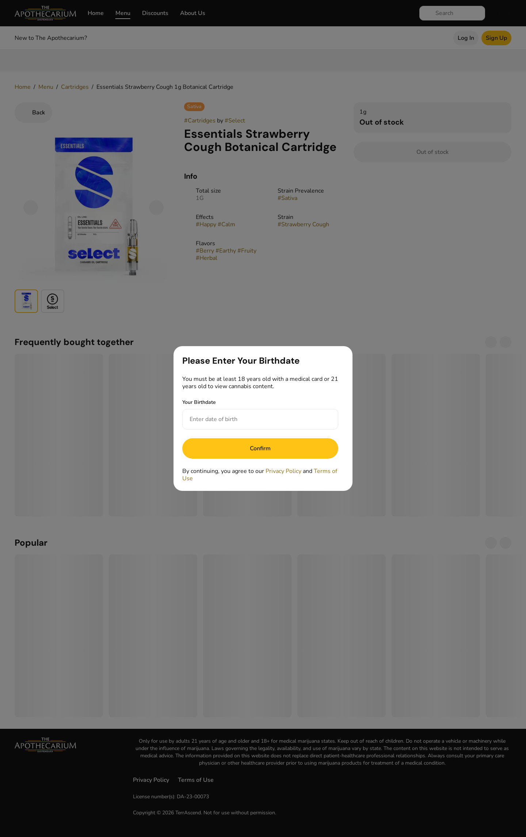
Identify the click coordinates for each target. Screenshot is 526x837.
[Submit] (260, 448)
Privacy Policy (283, 471)
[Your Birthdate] (253, 419)
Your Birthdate (199, 402)
